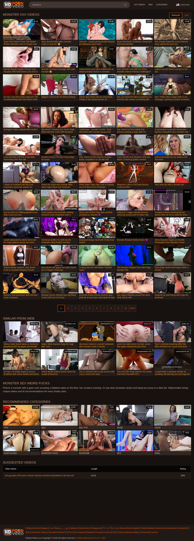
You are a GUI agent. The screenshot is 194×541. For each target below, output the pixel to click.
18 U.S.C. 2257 (99, 538)
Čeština (28, 528)
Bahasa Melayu (132, 532)
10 (125, 308)
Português (95, 528)
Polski (143, 528)
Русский (52, 532)
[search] (125, 5)
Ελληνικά (145, 532)
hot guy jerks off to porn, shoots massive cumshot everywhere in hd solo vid (39, 475)
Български (79, 532)
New (150, 5)
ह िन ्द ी (106, 528)
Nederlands (171, 528)
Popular (176, 15)
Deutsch (61, 532)
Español (90, 532)
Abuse (87, 538)
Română (182, 528)
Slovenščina (125, 528)
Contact (79, 538)
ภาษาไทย (53, 528)
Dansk (121, 532)
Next (132, 308)
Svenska (35, 532)
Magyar (44, 528)
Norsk (36, 528)
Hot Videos (139, 5)
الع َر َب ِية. (64, 528)
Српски (154, 532)
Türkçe (44, 532)
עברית (115, 528)
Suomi (108, 532)
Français (99, 532)
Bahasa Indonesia (156, 528)
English (135, 528)
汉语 (114, 532)
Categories (161, 5)
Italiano (73, 528)
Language (183, 5)
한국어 (70, 532)
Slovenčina (84, 528)
